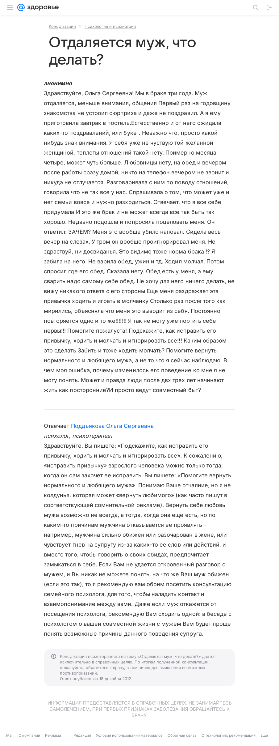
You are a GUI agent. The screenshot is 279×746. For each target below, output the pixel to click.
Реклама (53, 735)
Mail (10, 735)
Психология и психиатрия (110, 26)
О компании (29, 735)
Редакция (82, 735)
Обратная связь (182, 735)
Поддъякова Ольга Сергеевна (112, 426)
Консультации (62, 26)
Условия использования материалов (129, 735)
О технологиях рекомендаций (229, 735)
